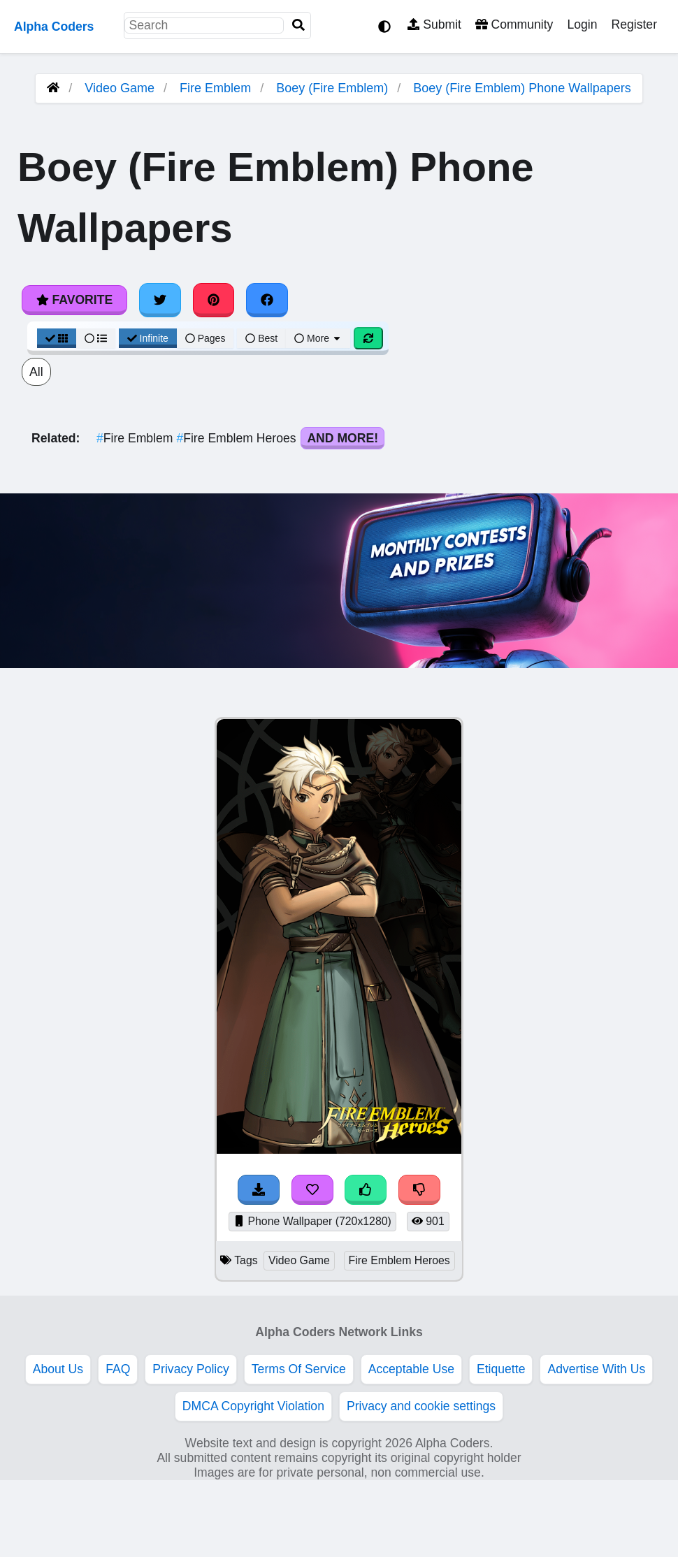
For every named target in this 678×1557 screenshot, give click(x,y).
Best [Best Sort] (261, 338)
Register (634, 24)
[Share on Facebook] (267, 300)
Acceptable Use (411, 1369)
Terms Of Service (299, 1369)
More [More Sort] (318, 338)
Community (514, 24)
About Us (58, 1369)
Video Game (119, 88)
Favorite (74, 300)
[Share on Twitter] (160, 300)
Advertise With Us (596, 1369)
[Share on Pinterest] (214, 300)
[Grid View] (56, 338)
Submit (434, 24)
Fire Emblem (215, 88)
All (36, 372)
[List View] (95, 338)
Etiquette (501, 1369)
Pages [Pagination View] (205, 338)
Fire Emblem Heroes (237, 438)
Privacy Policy (190, 1369)
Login (582, 24)
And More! (342, 438)
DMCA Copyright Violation (253, 1406)
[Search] (298, 25)
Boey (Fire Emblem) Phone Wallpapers (521, 88)
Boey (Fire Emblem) (332, 88)
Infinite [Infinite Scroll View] (147, 338)
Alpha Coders (54, 27)
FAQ (118, 1369)
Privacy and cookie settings (421, 1406)
